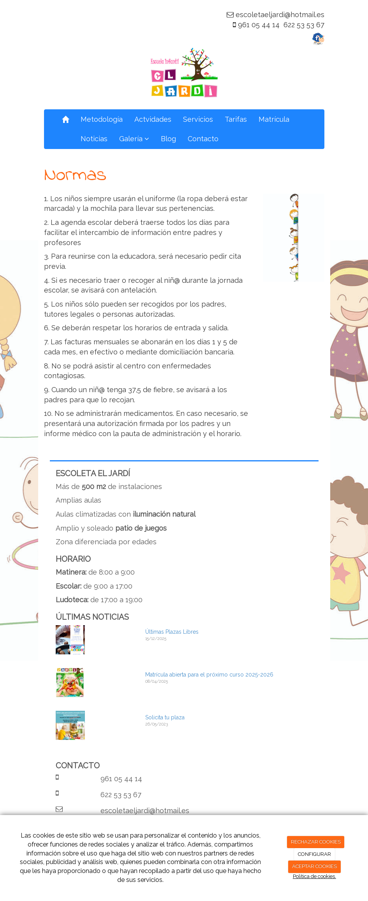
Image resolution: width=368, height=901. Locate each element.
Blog (168, 139)
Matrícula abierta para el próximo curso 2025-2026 (209, 674)
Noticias (94, 139)
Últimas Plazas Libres (172, 632)
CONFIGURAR (314, 854)
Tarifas (236, 119)
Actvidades (152, 119)
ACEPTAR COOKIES (314, 866)
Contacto (203, 139)
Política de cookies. (314, 876)
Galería (134, 139)
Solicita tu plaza (165, 717)
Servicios (198, 119)
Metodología (102, 119)
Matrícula (274, 119)
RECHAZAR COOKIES (316, 842)
